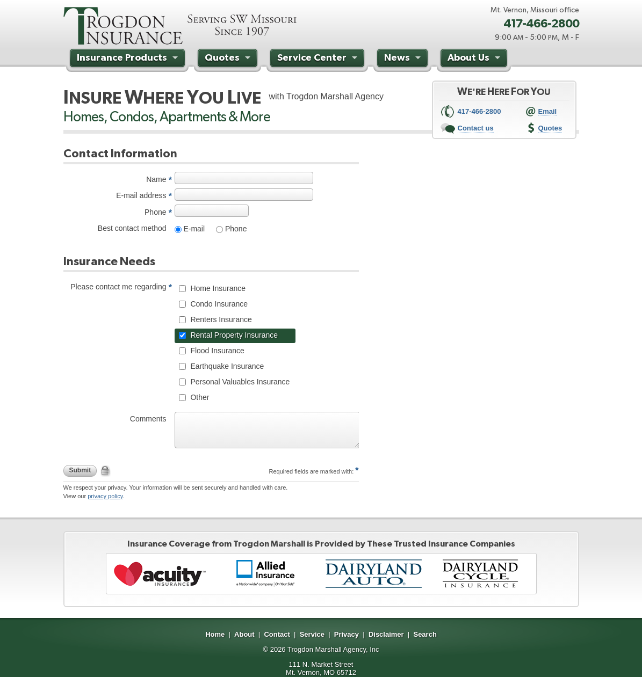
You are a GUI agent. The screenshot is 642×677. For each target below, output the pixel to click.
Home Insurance (217, 288)
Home (215, 634)
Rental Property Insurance (233, 335)
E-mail (193, 228)
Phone (155, 212)
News (403, 59)
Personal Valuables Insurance (239, 381)
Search (424, 634)
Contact (277, 634)
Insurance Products (129, 59)
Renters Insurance (220, 319)
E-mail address (141, 195)
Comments (148, 418)
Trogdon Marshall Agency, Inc (333, 649)
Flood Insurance (216, 350)
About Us (475, 59)
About (244, 634)
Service (312, 634)
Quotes (229, 59)
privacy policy (105, 496)
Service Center (318, 59)
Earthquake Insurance (226, 366)
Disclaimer (386, 634)
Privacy (346, 634)
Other (199, 397)
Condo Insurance (218, 304)
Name (156, 179)
